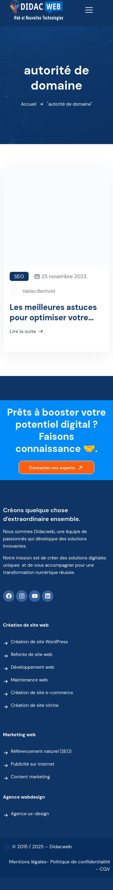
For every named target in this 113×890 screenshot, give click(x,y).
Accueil (28, 104)
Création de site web (26, 625)
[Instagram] (21, 596)
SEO (19, 276)
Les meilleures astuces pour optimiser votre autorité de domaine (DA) (53, 312)
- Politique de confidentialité (78, 862)
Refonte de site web (31, 654)
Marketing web (19, 735)
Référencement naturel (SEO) (41, 751)
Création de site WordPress (39, 642)
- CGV (103, 869)
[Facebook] (8, 596)
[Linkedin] (47, 596)
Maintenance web (29, 680)
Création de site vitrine (34, 705)
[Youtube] (34, 596)
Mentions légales (27, 862)
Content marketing (30, 777)
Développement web (32, 667)
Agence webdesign (24, 797)
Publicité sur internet (32, 764)
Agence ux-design (30, 814)
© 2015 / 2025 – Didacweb (42, 846)
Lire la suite (27, 331)
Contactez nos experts (57, 467)
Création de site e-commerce (42, 693)
